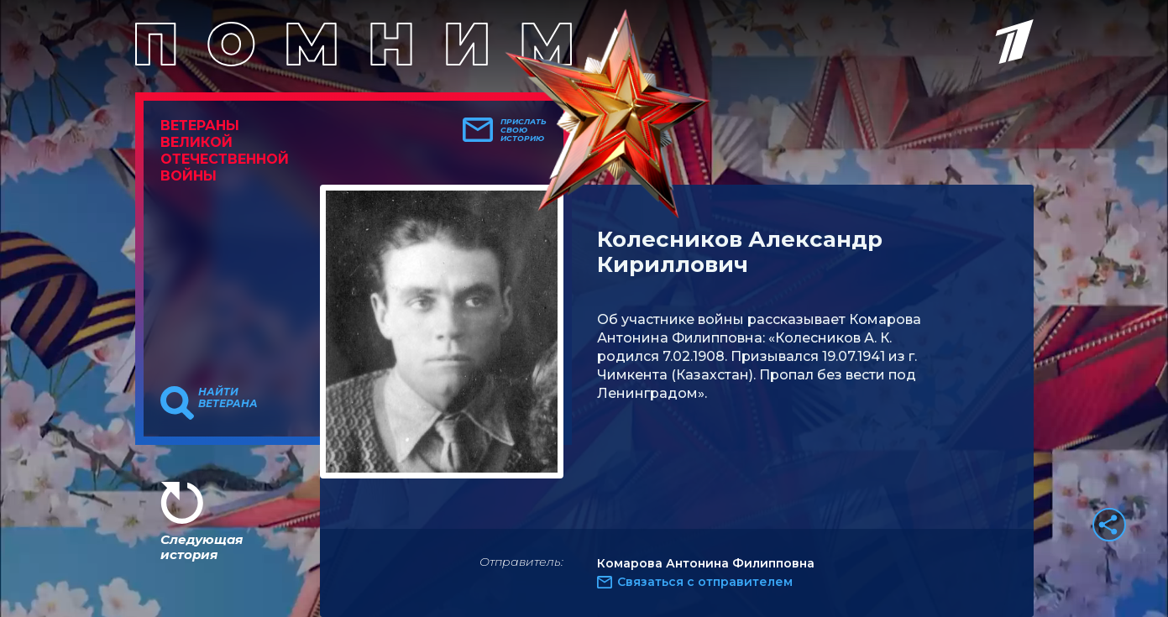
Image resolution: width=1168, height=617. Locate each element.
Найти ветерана (228, 398)
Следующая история (201, 546)
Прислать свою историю (523, 130)
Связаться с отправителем (705, 581)
